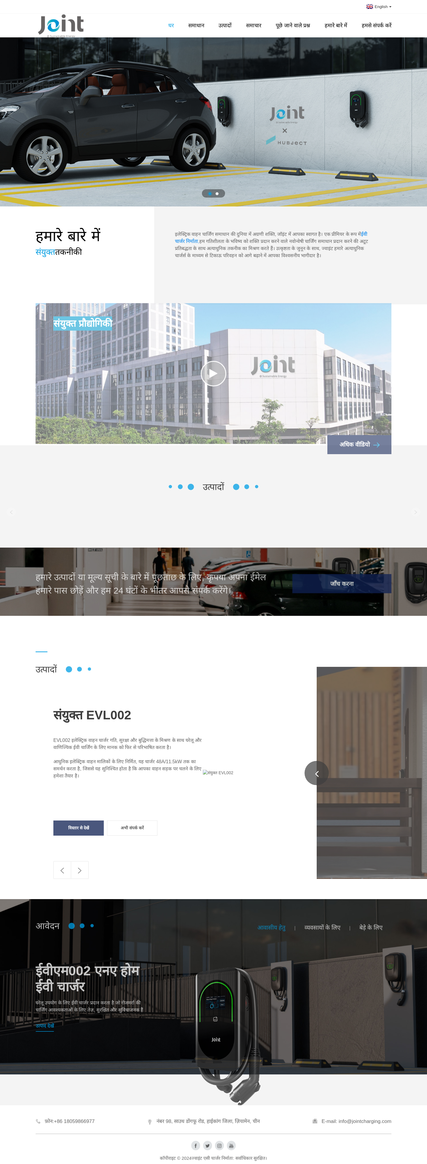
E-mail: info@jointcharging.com (356, 1133)
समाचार (253, 25)
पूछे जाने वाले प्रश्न (293, 25)
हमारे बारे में (336, 25)
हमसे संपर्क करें (376, 25)
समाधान (196, 25)
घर (171, 25)
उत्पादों (225, 25)
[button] (210, 194)
